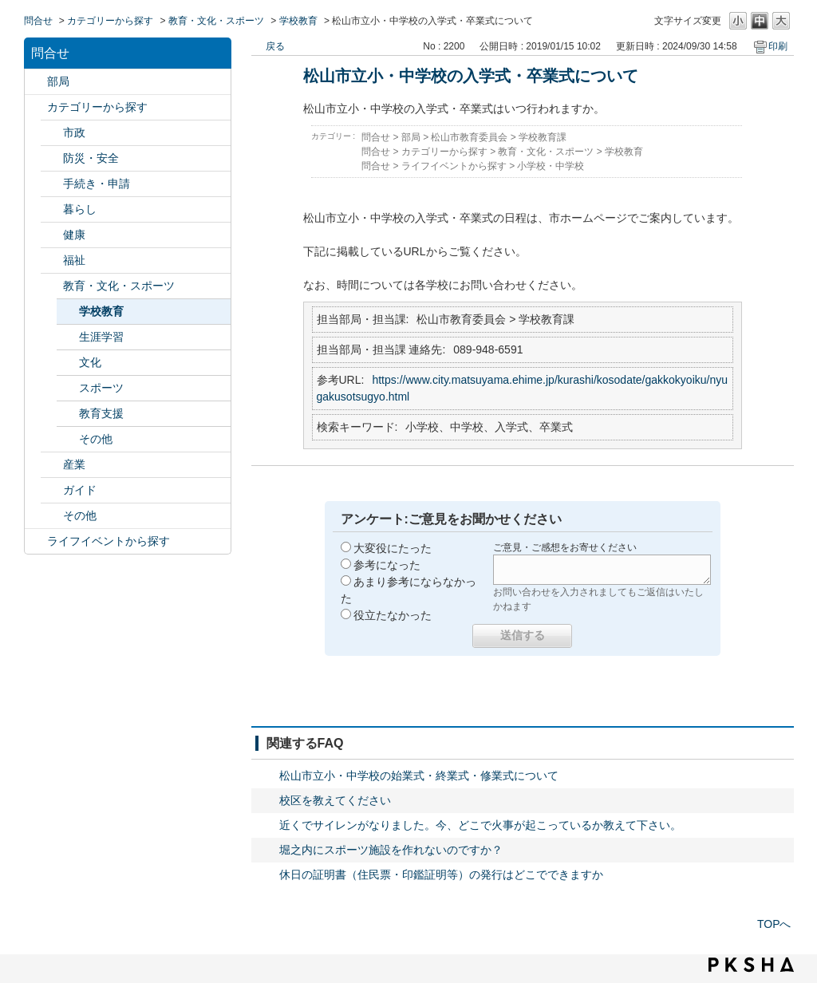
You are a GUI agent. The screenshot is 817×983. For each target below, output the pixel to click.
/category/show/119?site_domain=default (36, 81)
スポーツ (101, 387)
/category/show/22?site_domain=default (52, 184)
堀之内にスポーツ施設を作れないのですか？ (391, 849)
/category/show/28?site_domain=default (52, 490)
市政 (74, 132)
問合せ (38, 20)
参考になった (386, 565)
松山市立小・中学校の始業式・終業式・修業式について (418, 775)
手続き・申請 (96, 183)
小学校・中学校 (550, 166)
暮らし (80, 209)
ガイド (80, 490)
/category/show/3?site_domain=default (52, 132)
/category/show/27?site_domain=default (52, 464)
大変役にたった (392, 548)
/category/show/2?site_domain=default (36, 107)
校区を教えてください (335, 800)
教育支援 (101, 413)
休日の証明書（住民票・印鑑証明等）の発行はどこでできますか (441, 874)
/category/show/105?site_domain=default (36, 541)
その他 (95, 438)
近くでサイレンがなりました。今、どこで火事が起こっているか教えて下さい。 (480, 825)
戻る (275, 46)
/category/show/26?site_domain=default (52, 286)
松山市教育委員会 (469, 137)
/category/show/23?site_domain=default (52, 209)
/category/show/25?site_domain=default (52, 260)
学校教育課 (542, 137)
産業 (74, 464)
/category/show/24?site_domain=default (52, 235)
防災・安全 (91, 158)
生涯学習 (101, 336)
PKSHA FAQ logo (751, 964)
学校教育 (298, 20)
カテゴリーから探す (110, 20)
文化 (90, 362)
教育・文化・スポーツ (216, 20)
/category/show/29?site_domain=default (52, 515)
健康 (74, 234)
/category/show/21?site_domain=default (52, 158)
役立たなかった (392, 615)
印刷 (777, 46)
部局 (58, 81)
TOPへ (774, 924)
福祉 (74, 260)
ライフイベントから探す (108, 541)
